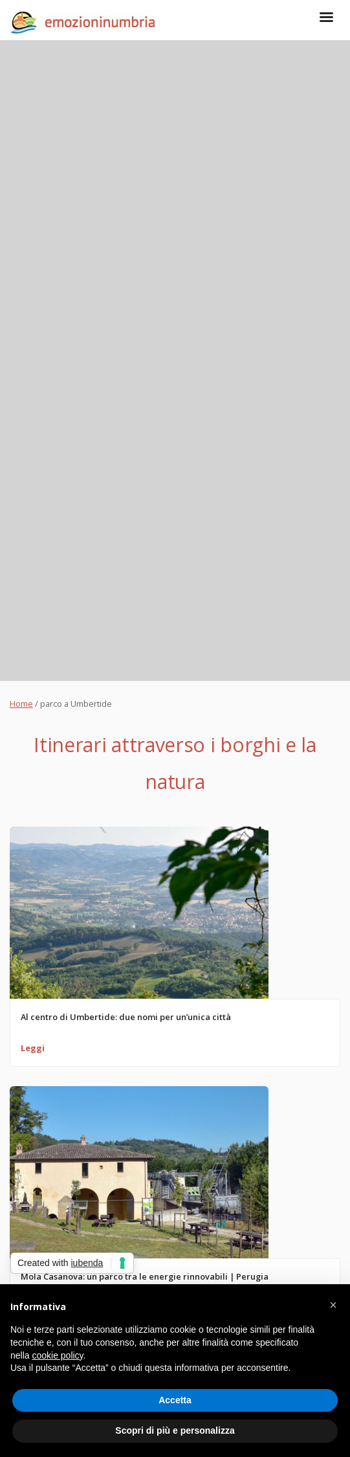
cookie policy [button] (57, 1355)
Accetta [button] (175, 1400)
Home (21, 703)
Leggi (33, 1048)
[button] (333, 1305)
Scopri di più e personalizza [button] (174, 1430)
